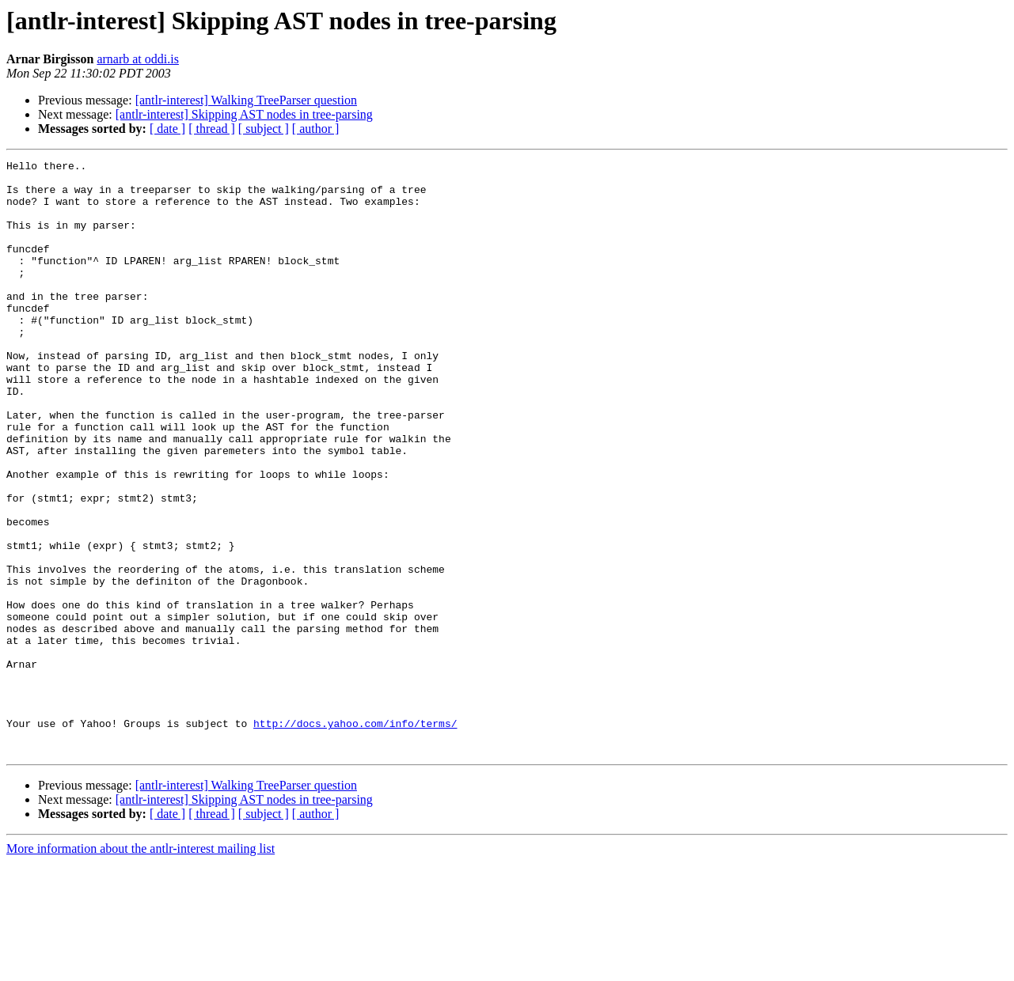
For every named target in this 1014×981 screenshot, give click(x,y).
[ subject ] (263, 128)
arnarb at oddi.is (138, 59)
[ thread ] (211, 128)
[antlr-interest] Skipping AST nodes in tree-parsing (244, 114)
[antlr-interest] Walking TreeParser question (246, 100)
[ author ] (316, 128)
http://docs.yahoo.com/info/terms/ (355, 837)
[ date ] (167, 128)
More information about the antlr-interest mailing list (140, 967)
